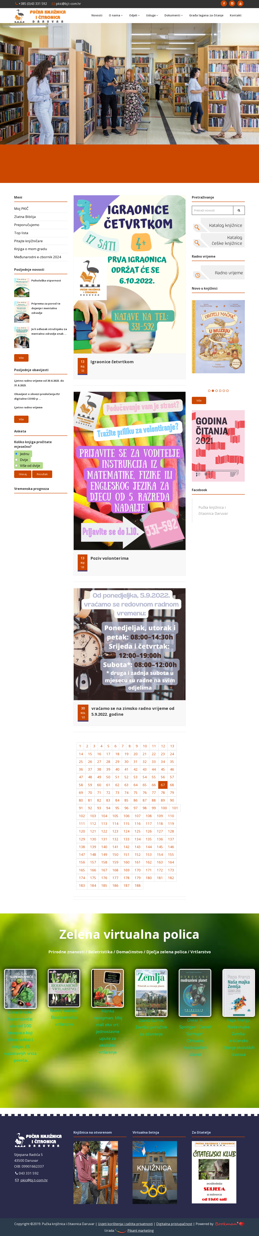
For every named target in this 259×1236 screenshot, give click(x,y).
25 (81, 761)
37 (90, 769)
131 (104, 839)
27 (99, 761)
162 (149, 862)
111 (82, 823)
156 (82, 862)
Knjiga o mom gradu (30, 248)
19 (126, 754)
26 (90, 761)
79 (172, 792)
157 (93, 862)
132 (115, 839)
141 (115, 846)
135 (149, 839)
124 (126, 831)
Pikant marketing (134, 1230)
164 (171, 862)
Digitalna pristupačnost (174, 1224)
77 (154, 792)
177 (115, 877)
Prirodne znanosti (66, 952)
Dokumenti (174, 15)
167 (104, 870)
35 (172, 761)
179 (138, 877)
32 (145, 761)
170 (138, 870)
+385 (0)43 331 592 (31, 3)
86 (136, 800)
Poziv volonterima (109, 558)
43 (145, 769)
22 (154, 754)
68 (172, 785)
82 (99, 800)
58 (81, 785)
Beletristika (100, 952)
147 (82, 854)
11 (154, 746)
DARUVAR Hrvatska (129, 162)
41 (126, 769)
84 (117, 800)
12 (163, 746)
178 (126, 877)
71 (99, 792)
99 (154, 808)
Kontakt (236, 15)
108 (149, 815)
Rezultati (42, 474)
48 (90, 777)
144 (149, 846)
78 (163, 792)
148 (93, 854)
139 (93, 846)
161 (138, 862)
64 (136, 785)
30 (126, 761)
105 (115, 815)
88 (154, 800)
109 (160, 815)
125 (138, 831)
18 (117, 754)
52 (126, 777)
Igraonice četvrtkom (112, 361)
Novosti (96, 15)
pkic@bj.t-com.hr (66, 3)
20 (136, 754)
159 (115, 862)
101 (175, 808)
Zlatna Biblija (25, 216)
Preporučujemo (26, 224)
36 (81, 769)
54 (145, 777)
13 (172, 746)
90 (172, 800)
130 (93, 839)
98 (145, 808)
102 (82, 815)
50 (108, 777)
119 (171, 823)
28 (108, 761)
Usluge (152, 15)
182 (171, 877)
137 (171, 839)
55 (154, 777)
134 (138, 839)
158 (104, 862)
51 (117, 777)
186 (115, 885)
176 (104, 877)
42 (136, 769)
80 (81, 800)
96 (126, 808)
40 (117, 769)
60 (99, 785)
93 (99, 808)
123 (115, 831)
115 (126, 823)
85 (126, 800)
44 (154, 769)
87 (145, 800)
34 (163, 761)
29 (117, 761)
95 (117, 808)
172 (160, 870)
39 (108, 769)
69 (81, 792)
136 (160, 839)
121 (93, 831)
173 (171, 870)
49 (99, 777)
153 (149, 854)
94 (108, 808)
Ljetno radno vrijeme (28, 407)
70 (90, 792)
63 (126, 785)
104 (104, 815)
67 (163, 785)
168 (115, 870)
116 (138, 823)
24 (172, 754)
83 (108, 800)
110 (171, 815)
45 (163, 769)
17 (108, 754)
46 (172, 769)
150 (115, 854)
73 (117, 792)
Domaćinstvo (129, 952)
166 (93, 870)
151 (126, 854)
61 (108, 785)
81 (90, 800)
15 (90, 754)
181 (160, 877)
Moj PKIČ (21, 208)
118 (160, 823)
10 (145, 746)
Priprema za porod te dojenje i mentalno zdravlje (45, 308)
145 (160, 846)
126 (149, 831)
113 (104, 823)
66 (154, 785)
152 (138, 854)
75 (136, 792)
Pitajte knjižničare (28, 241)
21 (145, 754)
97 (136, 808)
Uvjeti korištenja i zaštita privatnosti (125, 1224)
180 (149, 877)
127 (160, 831)
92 (90, 808)
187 (126, 885)
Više (21, 358)
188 (138, 885)
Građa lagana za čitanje (206, 15)
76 (145, 792)
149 (104, 854)
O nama (116, 15)
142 (126, 846)
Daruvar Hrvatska (40, 512)
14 (81, 754)
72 (108, 792)
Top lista (21, 232)
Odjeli (134, 15)
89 (163, 800)
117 (149, 823)
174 (82, 877)
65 (145, 785)
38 (99, 769)
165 (82, 870)
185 (104, 885)
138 (82, 846)
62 (117, 785)
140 (104, 846)
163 (160, 862)
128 (171, 831)
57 (172, 777)
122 (104, 831)
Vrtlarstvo (200, 952)
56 (163, 777)
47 (81, 777)
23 (163, 754)
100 (164, 808)
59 (90, 785)
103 (93, 815)
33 (154, 761)
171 (149, 870)
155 (171, 854)
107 (138, 815)
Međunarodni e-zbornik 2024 (37, 257)
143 (138, 846)
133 (126, 839)
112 (93, 823)
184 (93, 885)
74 (126, 792)
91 (81, 808)
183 (82, 885)
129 (82, 839)
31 (136, 761)
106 (126, 815)
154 (160, 854)
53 (136, 777)
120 (82, 831)
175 (93, 877)
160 (126, 862)
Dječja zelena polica (166, 952)
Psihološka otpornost (46, 280)
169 (126, 870)
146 (171, 846)
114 (115, 823)
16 (99, 754)
